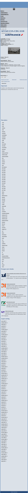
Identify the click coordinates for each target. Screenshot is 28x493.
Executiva (3, 227)
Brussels (3, 197)
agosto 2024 (3, 331)
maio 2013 (3, 405)
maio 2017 (3, 381)
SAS (3, 254)
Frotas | (3, 18)
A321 (3, 129)
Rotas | (3, 19)
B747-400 (3, 183)
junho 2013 (3, 403)
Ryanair (3, 250)
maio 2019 (3, 363)
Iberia (3, 232)
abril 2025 (3, 327)
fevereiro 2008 (3, 439)
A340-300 (3, 136)
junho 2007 (3, 442)
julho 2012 (3, 415)
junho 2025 (3, 324)
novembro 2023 (4, 334)
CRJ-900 (3, 200)
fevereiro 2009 (3, 432)
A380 (3, 140)
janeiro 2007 (3, 444)
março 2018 (3, 371)
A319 (3, 124)
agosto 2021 (3, 346)
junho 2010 (3, 429)
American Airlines (5, 156)
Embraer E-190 (4, 216)
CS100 (3, 204)
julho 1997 (3, 461)
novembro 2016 (4, 383)
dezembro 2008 (4, 435)
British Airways (4, 195)
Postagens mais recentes (5, 79)
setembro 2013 (3, 400)
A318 (3, 122)
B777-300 (3, 190)
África (3, 142)
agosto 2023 (3, 336)
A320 (3, 126)
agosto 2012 (3, 413)
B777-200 (3, 188)
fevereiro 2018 (3, 373)
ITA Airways (4, 234)
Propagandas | (5, 23)
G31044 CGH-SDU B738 (10, 293)
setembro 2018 (3, 366)
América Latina (4, 154)
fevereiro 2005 (3, 452)
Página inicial (14, 79)
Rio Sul (3, 248)
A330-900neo (4, 135)
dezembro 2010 (4, 424)
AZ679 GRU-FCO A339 (10, 302)
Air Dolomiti (4, 147)
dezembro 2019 (4, 356)
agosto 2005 (3, 449)
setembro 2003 (3, 456)
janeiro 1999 (3, 459)
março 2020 (3, 353)
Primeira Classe (4, 245)
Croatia (3, 202)
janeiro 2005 (3, 454)
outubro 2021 (3, 344)
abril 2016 (3, 388)
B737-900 (3, 179)
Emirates (3, 222)
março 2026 (3, 321)
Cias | (2, 16)
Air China (3, 145)
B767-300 (3, 186)
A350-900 (3, 138)
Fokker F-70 (4, 229)
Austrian (3, 161)
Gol (2, 231)
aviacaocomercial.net (8, 33)
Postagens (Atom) (7, 81)
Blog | (2, 11)
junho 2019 (3, 361)
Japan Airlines (4, 236)
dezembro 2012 (4, 412)
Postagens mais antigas (23, 79)
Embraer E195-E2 (5, 220)
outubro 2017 (3, 376)
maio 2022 (3, 341)
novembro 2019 (4, 358)
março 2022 (3, 343)
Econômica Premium (5, 213)
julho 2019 (3, 359)
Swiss (3, 259)
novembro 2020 (4, 348)
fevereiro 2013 (3, 410)
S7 (2, 252)
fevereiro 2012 (3, 417)
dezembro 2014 (4, 395)
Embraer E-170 (4, 215)
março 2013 (3, 408)
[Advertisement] (14, 105)
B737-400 (3, 170)
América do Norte (5, 152)
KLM (3, 238)
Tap (2, 263)
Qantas (3, 247)
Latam (3, 241)
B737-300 (3, 168)
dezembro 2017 (4, 375)
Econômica (4, 211)
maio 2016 (3, 386)
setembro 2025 (3, 322)
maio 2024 (3, 332)
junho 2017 (3, 380)
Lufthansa (3, 243)
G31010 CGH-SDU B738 (10, 284)
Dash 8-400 (4, 206)
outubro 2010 (3, 427)
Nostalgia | (4, 21)
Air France (4, 149)
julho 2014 (3, 397)
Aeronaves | (4, 12)
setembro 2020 (3, 349)
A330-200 (3, 133)
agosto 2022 (3, 339)
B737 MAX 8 (4, 167)
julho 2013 (3, 402)
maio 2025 (3, 326)
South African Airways (6, 257)
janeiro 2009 (3, 434)
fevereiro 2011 (3, 420)
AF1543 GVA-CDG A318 (12, 31)
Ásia (3, 158)
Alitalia (3, 151)
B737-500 (3, 172)
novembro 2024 (4, 329)
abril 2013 (3, 407)
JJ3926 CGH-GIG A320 (9, 311)
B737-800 (3, 177)
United (3, 264)
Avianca (3, 163)
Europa (3, 225)
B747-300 (3, 181)
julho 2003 (3, 457)
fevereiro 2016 (3, 390)
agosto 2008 (3, 437)
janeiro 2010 (3, 430)
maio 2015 (3, 393)
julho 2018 (3, 368)
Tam (2, 261)
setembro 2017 (3, 378)
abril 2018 (3, 370)
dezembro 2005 (4, 447)
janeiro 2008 (3, 440)
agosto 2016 (3, 385)
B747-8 (3, 184)
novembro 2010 (4, 425)
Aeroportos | (5, 14)
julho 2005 (3, 451)
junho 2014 (3, 398)
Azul (3, 165)
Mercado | (4, 25)
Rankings (3, 26)
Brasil (3, 193)
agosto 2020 (3, 351)
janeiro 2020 (3, 354)
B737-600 (3, 174)
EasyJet (3, 209)
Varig (3, 266)
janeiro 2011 (3, 422)
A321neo (3, 131)
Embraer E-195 (4, 218)
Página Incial (4, 83)
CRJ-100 (3, 199)
